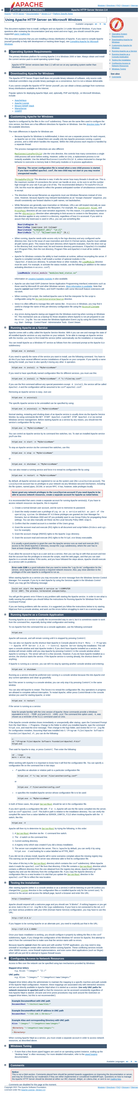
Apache (7, 14)
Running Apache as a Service (124, 51)
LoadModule (88, 262)
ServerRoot (46, 804)
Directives (111, 5)
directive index (93, 124)
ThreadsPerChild (24, 179)
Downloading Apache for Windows (32, 73)
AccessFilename (90, 307)
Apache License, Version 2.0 (33, 1090)
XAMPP (18, 111)
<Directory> (29, 213)
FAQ (118, 5)
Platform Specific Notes (63, 14)
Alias (94, 208)
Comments (116, 77)
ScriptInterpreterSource (49, 299)
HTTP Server (18, 14)
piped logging (91, 1054)
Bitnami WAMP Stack (24, 106)
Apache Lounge (22, 103)
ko (104, 24)
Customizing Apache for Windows (32, 116)
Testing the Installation (121, 60)
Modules (101, 5)
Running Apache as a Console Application (121, 55)
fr (100, 24)
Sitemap (134, 5)
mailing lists (116, 1079)
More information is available (79, 286)
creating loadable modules (40, 279)
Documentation (32, 14)
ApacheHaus (20, 100)
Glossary (125, 5)
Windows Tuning (119, 69)
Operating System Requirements (119, 35)
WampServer (21, 108)
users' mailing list (22, 34)
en (96, 24)
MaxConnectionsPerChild (28, 154)
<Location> (84, 208)
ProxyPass (20, 211)
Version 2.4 (46, 14)
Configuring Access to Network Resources (121, 64)
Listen (24, 890)
